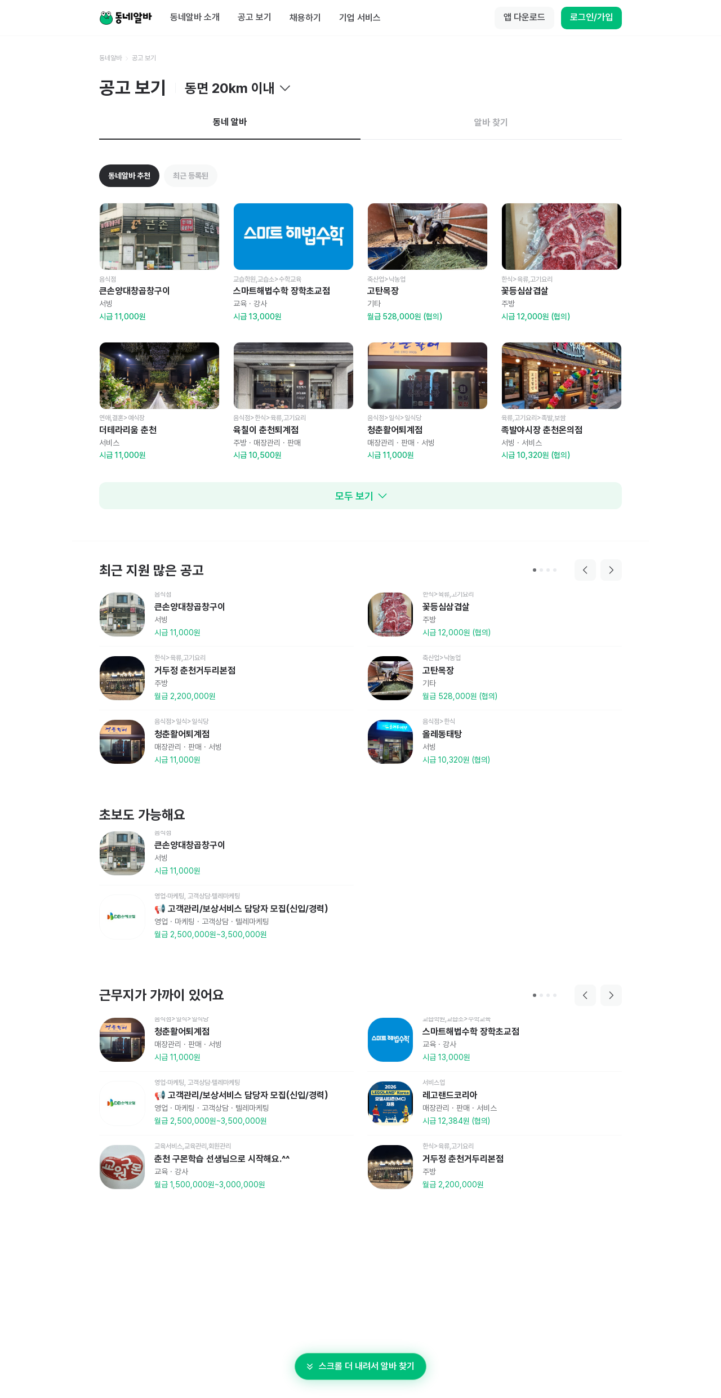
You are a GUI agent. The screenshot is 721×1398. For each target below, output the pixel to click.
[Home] (125, 18)
